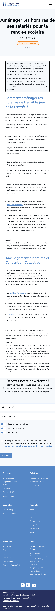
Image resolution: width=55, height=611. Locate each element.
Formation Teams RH (11, 565)
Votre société (8, 407)
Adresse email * (9, 416)
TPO (32, 532)
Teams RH (34, 510)
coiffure (12, 314)
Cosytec (33, 513)
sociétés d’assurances (18, 293)
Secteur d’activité (9, 513)
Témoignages (8, 561)
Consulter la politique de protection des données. (28, 446)
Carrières (6, 488)
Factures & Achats (37, 481)
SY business (35, 521)
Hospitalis (34, 525)
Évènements (7, 550)
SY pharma (34, 528)
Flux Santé (34, 485)
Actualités (7, 546)
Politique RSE (8, 492)
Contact (33, 541)
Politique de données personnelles (17, 598)
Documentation (9, 557)
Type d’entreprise (9, 510)
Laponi (32, 517)
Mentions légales (10, 592)
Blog (5, 554)
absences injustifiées (15, 205)
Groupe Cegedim (9, 478)
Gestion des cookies (11, 601)
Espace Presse (8, 496)
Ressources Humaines (39, 478)
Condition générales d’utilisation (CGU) (19, 595)
